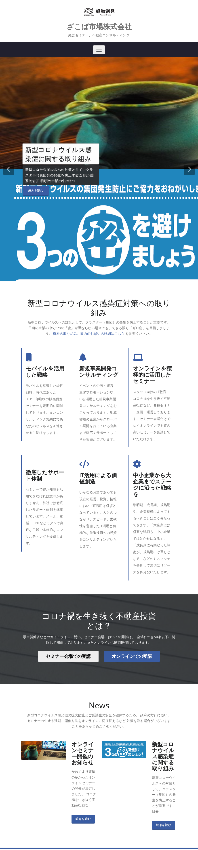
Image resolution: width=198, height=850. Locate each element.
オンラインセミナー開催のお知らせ (83, 754)
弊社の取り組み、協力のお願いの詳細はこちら (88, 333)
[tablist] (99, 275)
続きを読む (35, 190)
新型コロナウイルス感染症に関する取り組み (163, 757)
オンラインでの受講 (132, 656)
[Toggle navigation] (99, 49)
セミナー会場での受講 (68, 656)
